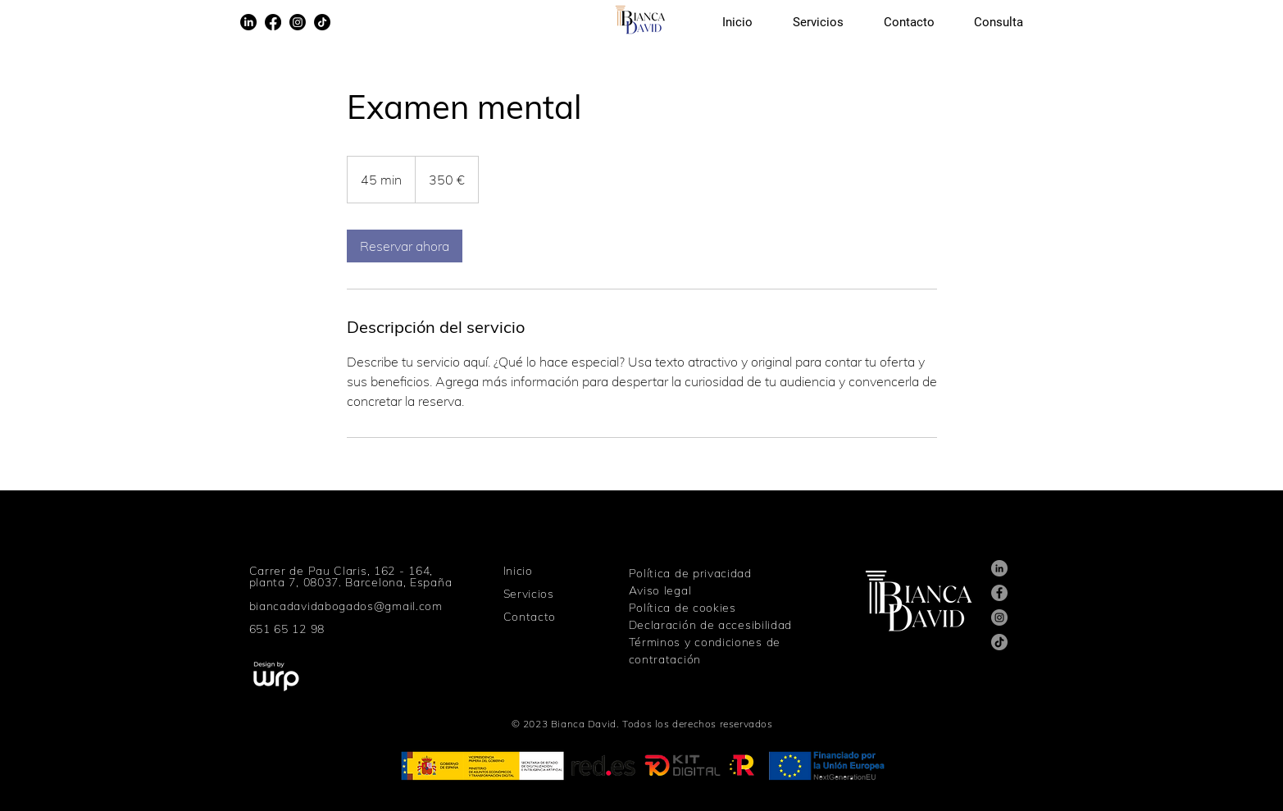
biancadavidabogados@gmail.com (346, 606)
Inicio (518, 570)
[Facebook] (273, 22)
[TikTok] (322, 22)
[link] (404, 246)
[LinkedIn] (248, 22)
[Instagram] (297, 22)
